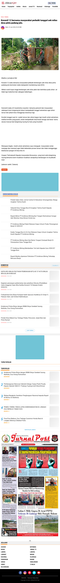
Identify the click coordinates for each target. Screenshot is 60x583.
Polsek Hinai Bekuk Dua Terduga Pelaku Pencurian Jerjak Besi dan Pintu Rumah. (23, 319)
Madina (6, 17)
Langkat (3, 554)
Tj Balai (32, 564)
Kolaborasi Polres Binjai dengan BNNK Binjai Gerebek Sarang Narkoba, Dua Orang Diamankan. (21, 307)
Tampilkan (55, 265)
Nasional (39, 6)
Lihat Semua (30, 330)
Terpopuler (11, 6)
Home (3, 6)
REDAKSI (23, 578)
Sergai (3, 562)
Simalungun (34, 562)
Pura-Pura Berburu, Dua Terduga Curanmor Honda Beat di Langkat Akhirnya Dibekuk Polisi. (23, 419)
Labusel (32, 552)
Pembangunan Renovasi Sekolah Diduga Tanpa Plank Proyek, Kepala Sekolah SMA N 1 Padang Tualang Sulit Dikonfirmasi (25, 385)
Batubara (33, 547)
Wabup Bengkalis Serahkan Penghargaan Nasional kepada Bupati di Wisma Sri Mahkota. (26, 396)
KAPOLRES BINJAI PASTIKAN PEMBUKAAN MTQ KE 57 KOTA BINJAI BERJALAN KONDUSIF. (24, 272)
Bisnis (24, 6)
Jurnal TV (32, 6)
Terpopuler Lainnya (30, 429)
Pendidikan (4, 559)
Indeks (18, 6)
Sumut (3, 564)
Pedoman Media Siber (33, 578)
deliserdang (5, 567)
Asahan (3, 547)
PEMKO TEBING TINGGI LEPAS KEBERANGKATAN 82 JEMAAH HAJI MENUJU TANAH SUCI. (25, 408)
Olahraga (47, 6)
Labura (3, 552)
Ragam (32, 559)
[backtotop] (30, 541)
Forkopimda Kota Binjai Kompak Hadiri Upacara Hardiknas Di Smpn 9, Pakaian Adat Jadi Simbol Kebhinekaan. (24, 296)
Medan (32, 554)
